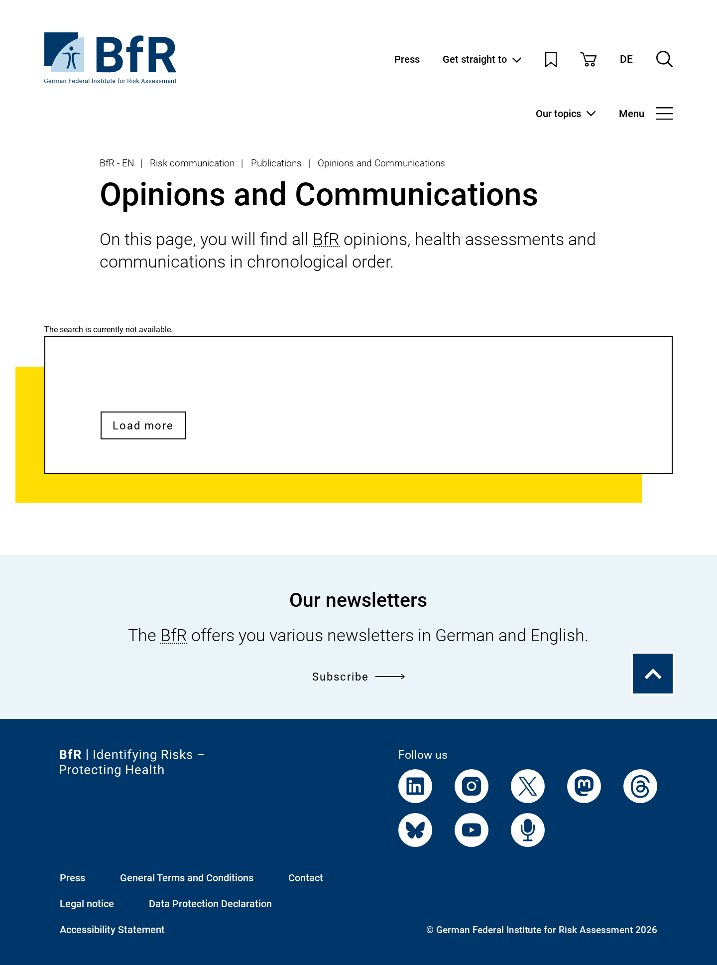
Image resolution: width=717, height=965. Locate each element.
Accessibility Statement (112, 930)
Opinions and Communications (381, 163)
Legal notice (87, 904)
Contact (305, 878)
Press (407, 59)
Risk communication (192, 163)
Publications (276, 163)
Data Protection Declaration (210, 904)
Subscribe (358, 676)
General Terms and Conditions (186, 878)
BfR (326, 239)
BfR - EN (117, 163)
